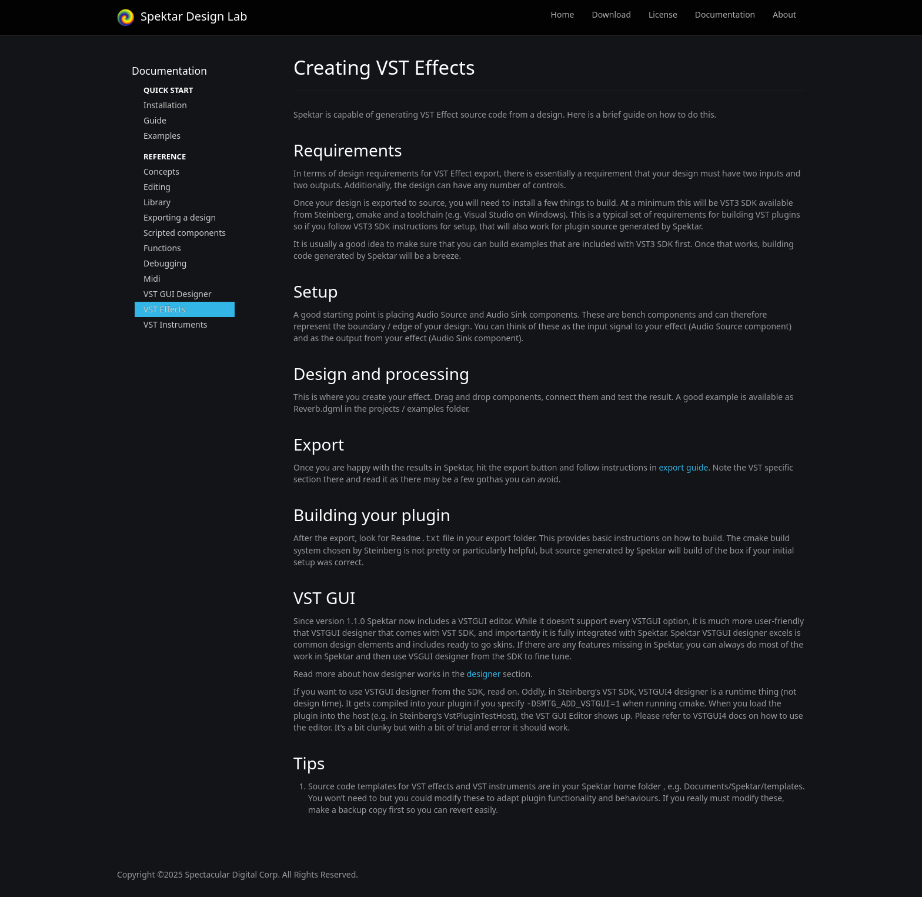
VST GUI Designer (177, 293)
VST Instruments (175, 324)
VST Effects (164, 309)
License (663, 14)
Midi (152, 278)
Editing (157, 186)
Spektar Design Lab (182, 16)
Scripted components (184, 232)
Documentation (725, 14)
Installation (165, 105)
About (784, 14)
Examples (162, 135)
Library (157, 202)
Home (562, 14)
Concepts (161, 171)
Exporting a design (179, 217)
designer (484, 673)
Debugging (164, 263)
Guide (154, 120)
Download (611, 14)
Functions (162, 248)
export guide (683, 467)
